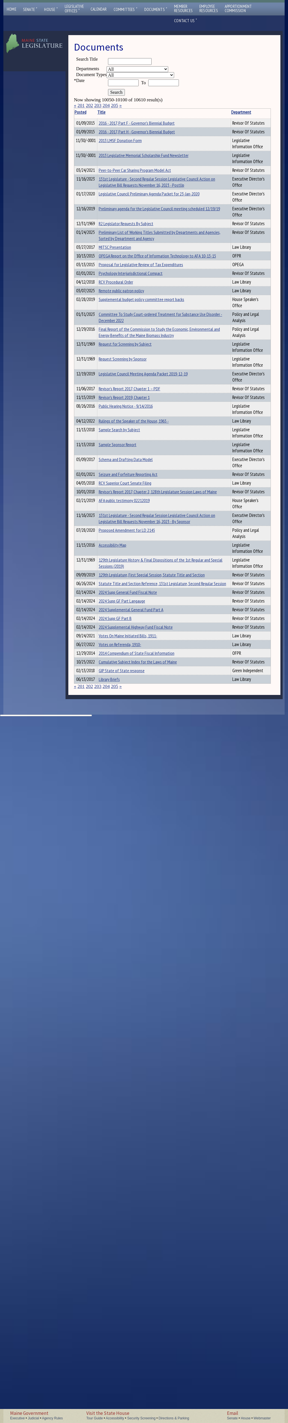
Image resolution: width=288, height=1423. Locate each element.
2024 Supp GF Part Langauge (122, 1102)
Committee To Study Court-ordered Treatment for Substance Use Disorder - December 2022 (124, 555)
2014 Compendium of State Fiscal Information (124, 1204)
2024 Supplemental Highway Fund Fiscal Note (123, 1150)
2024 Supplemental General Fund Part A (123, 1117)
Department (157, 112)
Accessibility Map (121, 969)
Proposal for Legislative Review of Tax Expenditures (124, 450)
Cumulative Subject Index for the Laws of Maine (125, 1309)
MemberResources (183, 8)
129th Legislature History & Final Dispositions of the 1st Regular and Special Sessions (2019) (126, 1003)
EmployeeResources (208, 8)
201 (81, 105)
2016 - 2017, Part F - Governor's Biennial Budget (123, 129)
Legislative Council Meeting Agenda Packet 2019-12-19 (122, 674)
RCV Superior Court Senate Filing (122, 839)
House (51, 9)
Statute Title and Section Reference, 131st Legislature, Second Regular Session (122, 1063)
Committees (126, 9)
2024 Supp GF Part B (123, 1129)
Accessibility (115, 1418)
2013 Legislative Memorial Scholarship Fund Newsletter (124, 192)
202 (89, 105)
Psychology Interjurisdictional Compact (121, 471)
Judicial (33, 1418)
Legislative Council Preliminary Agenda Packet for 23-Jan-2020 (122, 283)
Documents (155, 9)
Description (181, 112)
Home (11, 9)
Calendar (99, 9)
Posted (89, 112)
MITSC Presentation (123, 392)
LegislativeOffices (74, 8)
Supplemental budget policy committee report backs (125, 525)
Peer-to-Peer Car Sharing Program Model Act (126, 213)
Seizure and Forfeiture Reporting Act (125, 824)
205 (114, 105)
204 (106, 105)
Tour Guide (94, 1418)
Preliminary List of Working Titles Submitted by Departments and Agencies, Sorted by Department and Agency (123, 365)
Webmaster (262, 1418)
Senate (30, 9)
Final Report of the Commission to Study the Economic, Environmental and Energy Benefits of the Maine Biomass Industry (125, 598)
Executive (17, 1418)
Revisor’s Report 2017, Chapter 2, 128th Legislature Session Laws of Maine (124, 863)
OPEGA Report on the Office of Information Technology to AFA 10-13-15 (125, 426)
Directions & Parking (174, 1418)
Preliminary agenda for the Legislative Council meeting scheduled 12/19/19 (125, 310)
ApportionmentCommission (238, 8)
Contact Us (185, 20)
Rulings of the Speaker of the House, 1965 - (125, 743)
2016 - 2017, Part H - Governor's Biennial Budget (123, 150)
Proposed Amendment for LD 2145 (125, 951)
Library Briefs (118, 1377)
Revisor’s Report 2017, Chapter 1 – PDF (124, 692)
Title (110, 112)
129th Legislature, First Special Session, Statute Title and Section (126, 1033)
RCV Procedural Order (124, 486)
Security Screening (141, 1418)
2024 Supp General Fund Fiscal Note (122, 1088)
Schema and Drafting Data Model (124, 803)
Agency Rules (52, 1418)
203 (98, 105)
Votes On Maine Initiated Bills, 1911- (123, 1168)
